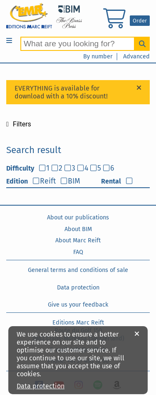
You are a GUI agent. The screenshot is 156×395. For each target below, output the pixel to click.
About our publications (78, 217)
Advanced (136, 56)
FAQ (78, 252)
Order (140, 21)
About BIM (78, 229)
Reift (48, 181)
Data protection (78, 287)
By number (98, 56)
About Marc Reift (78, 240)
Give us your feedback (78, 304)
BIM (74, 181)
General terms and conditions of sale (78, 270)
